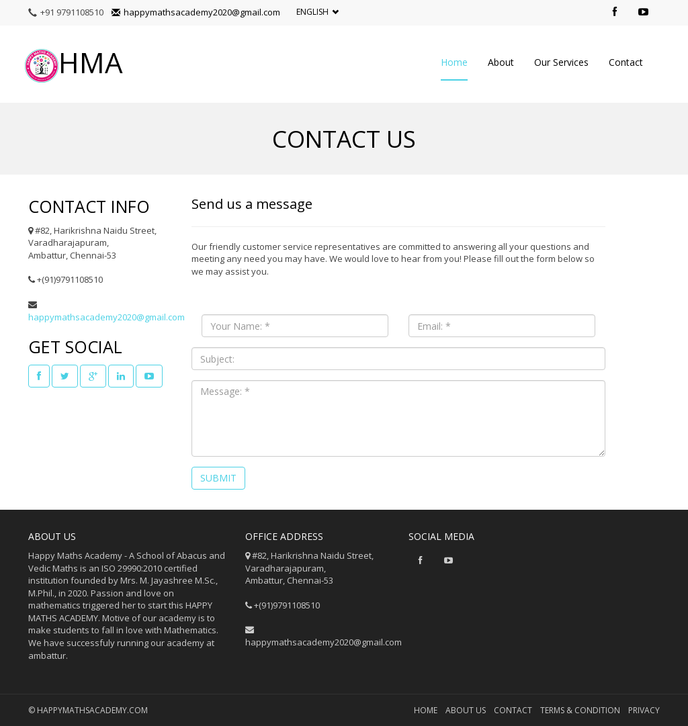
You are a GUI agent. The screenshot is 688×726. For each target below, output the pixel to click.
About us (465, 710)
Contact (626, 62)
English (317, 12)
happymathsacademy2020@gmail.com (196, 12)
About (501, 62)
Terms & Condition (580, 710)
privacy (644, 710)
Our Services (561, 62)
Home (454, 62)
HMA (74, 63)
